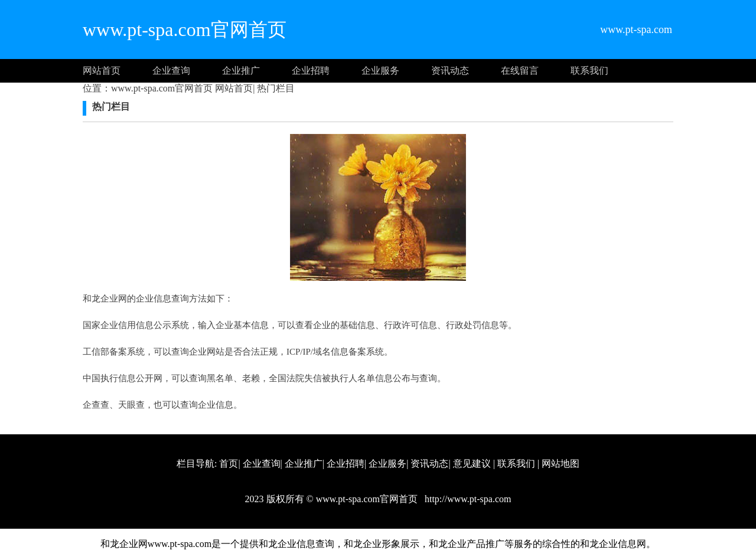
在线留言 (520, 71)
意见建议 (472, 464)
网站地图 (560, 464)
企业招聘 (311, 71)
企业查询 (171, 71)
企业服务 (380, 71)
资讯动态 (450, 71)
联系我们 (589, 71)
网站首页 (101, 71)
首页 (228, 464)
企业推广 (241, 71)
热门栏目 (275, 88)
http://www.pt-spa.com (466, 499)
